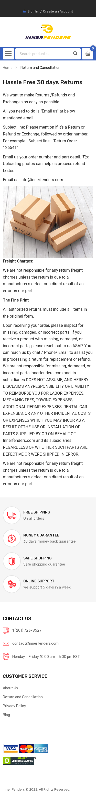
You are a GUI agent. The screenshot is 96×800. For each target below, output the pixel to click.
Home (8, 68)
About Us (10, 688)
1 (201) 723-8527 (26, 630)
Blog (6, 715)
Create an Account (58, 11)
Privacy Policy (14, 706)
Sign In (33, 11)
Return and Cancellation (23, 697)
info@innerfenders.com (41, 179)
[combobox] (43, 54)
